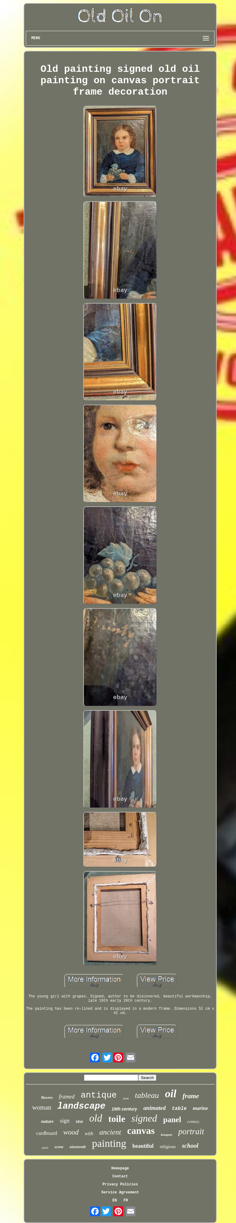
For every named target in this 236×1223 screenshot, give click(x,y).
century (193, 1121)
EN (114, 1200)
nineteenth (78, 1147)
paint (45, 1147)
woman (41, 1107)
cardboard (46, 1133)
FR (126, 1200)
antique (99, 1095)
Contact (120, 1176)
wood (71, 1132)
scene (59, 1146)
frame (191, 1096)
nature (47, 1121)
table (179, 1108)
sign (65, 1120)
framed (67, 1097)
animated (154, 1108)
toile (116, 1119)
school (190, 1145)
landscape (81, 1106)
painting (109, 1143)
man (126, 1098)
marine (200, 1108)
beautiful (143, 1146)
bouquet (166, 1134)
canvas (141, 1130)
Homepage (120, 1168)
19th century (124, 1108)
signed (144, 1118)
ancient (110, 1132)
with (89, 1133)
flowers (47, 1097)
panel (172, 1119)
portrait (191, 1131)
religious (168, 1146)
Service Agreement (120, 1192)
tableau (147, 1095)
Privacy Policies (120, 1184)
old (95, 1118)
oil (170, 1094)
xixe (79, 1121)
